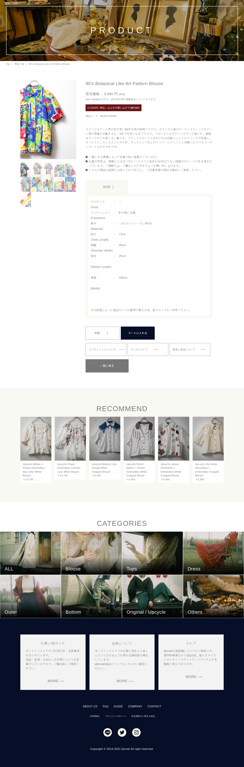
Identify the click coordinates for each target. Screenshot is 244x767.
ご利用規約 (94, 715)
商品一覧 (19, 64)
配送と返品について (184, 348)
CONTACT (154, 705)
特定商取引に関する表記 (143, 715)
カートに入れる (137, 332)
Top (8, 64)
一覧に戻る (102, 365)
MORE (53, 680)
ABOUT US (90, 705)
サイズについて (139, 348)
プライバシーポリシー (115, 715)
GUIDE (118, 705)
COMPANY (135, 705)
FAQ (105, 705)
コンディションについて (102, 348)
